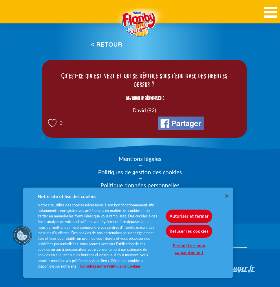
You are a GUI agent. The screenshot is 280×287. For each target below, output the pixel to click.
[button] (22, 235)
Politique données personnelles (140, 184)
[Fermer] (226, 196)
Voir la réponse (144, 98)
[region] (128, 233)
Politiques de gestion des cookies (140, 171)
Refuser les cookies (189, 230)
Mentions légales (140, 158)
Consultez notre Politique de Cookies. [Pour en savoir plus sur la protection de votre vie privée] (111, 266)
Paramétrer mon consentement (189, 249)
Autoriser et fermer (188, 216)
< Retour (106, 44)
